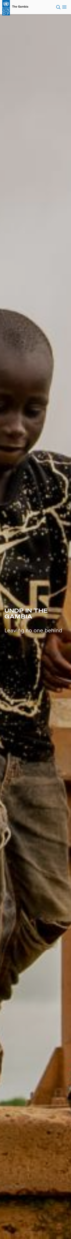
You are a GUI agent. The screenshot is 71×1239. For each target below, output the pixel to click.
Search (58, 7)
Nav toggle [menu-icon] (64, 6)
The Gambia (20, 7)
